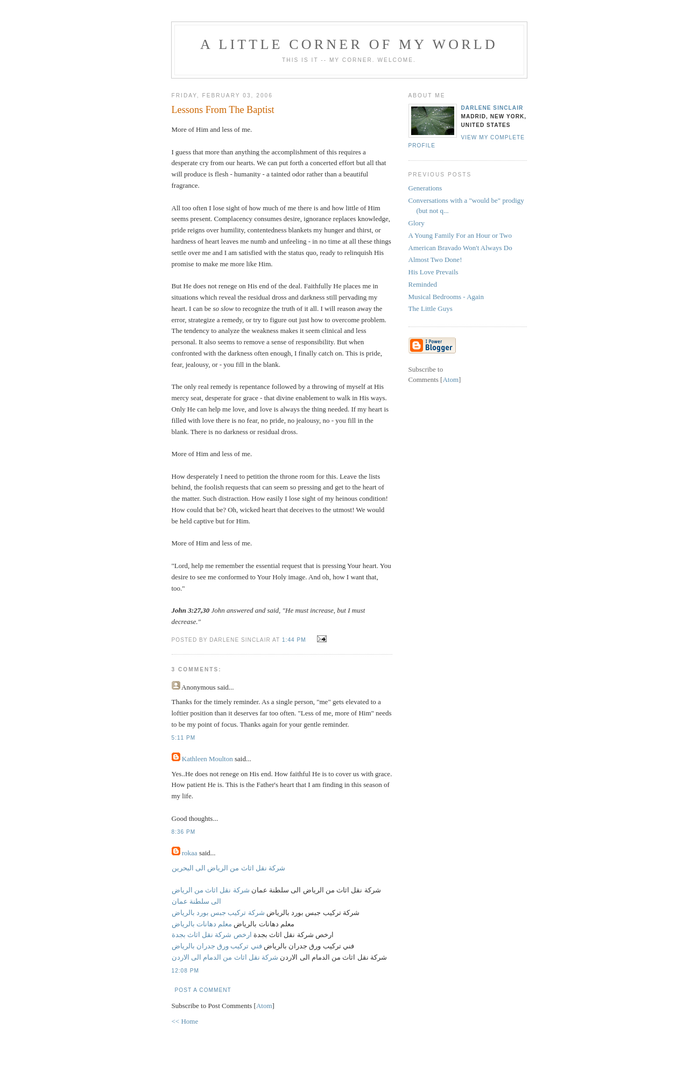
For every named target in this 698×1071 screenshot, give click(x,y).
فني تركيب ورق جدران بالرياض (217, 946)
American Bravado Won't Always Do (460, 248)
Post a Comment (203, 990)
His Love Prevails (433, 272)
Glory (416, 223)
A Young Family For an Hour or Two (460, 235)
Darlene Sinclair (492, 108)
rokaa (190, 853)
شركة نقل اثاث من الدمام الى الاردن (225, 957)
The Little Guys (430, 308)
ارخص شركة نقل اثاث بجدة (212, 935)
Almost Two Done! (435, 260)
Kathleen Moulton (207, 759)
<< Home (185, 1021)
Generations (425, 188)
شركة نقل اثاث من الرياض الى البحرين (229, 868)
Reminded (422, 284)
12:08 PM (185, 971)
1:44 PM (295, 640)
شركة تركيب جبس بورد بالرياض (218, 913)
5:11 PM (184, 738)
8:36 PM (184, 832)
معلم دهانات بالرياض (202, 924)
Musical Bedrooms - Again (446, 297)
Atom (264, 1006)
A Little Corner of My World (349, 44)
